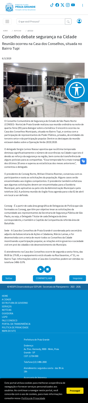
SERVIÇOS (7, 306)
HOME (5, 295)
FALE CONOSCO (9, 320)
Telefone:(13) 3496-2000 (35, 362)
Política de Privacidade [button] (33, 398)
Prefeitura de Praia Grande (36, 339)
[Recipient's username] (41, 21)
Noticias (18, 31)
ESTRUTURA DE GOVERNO (15, 302)
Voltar (9, 278)
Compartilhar (44, 278)
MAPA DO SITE (9, 330)
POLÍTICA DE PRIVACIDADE (15, 327)
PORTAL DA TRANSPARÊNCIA (16, 323)
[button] (79, 21)
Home (5, 31)
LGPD (4, 316)
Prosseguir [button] (75, 390)
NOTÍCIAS (6, 309)
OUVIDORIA (7, 313)
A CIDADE (6, 299)
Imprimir (77, 278)
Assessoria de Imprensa (35, 377)
